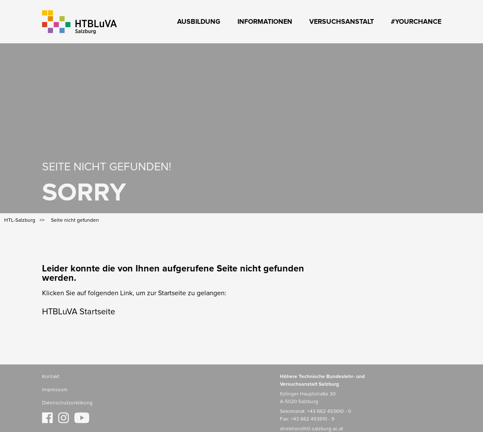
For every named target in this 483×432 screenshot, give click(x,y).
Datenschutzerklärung (67, 403)
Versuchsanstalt (341, 21)
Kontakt (50, 376)
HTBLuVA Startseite (78, 312)
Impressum (55, 389)
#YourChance (416, 21)
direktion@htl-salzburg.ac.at (311, 429)
